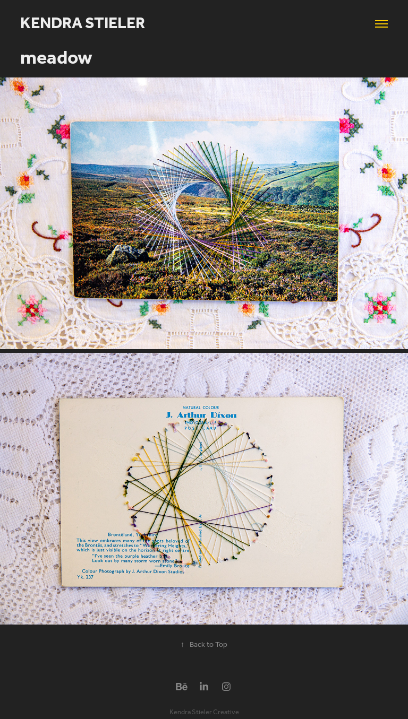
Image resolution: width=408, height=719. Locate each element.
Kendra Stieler (82, 23)
